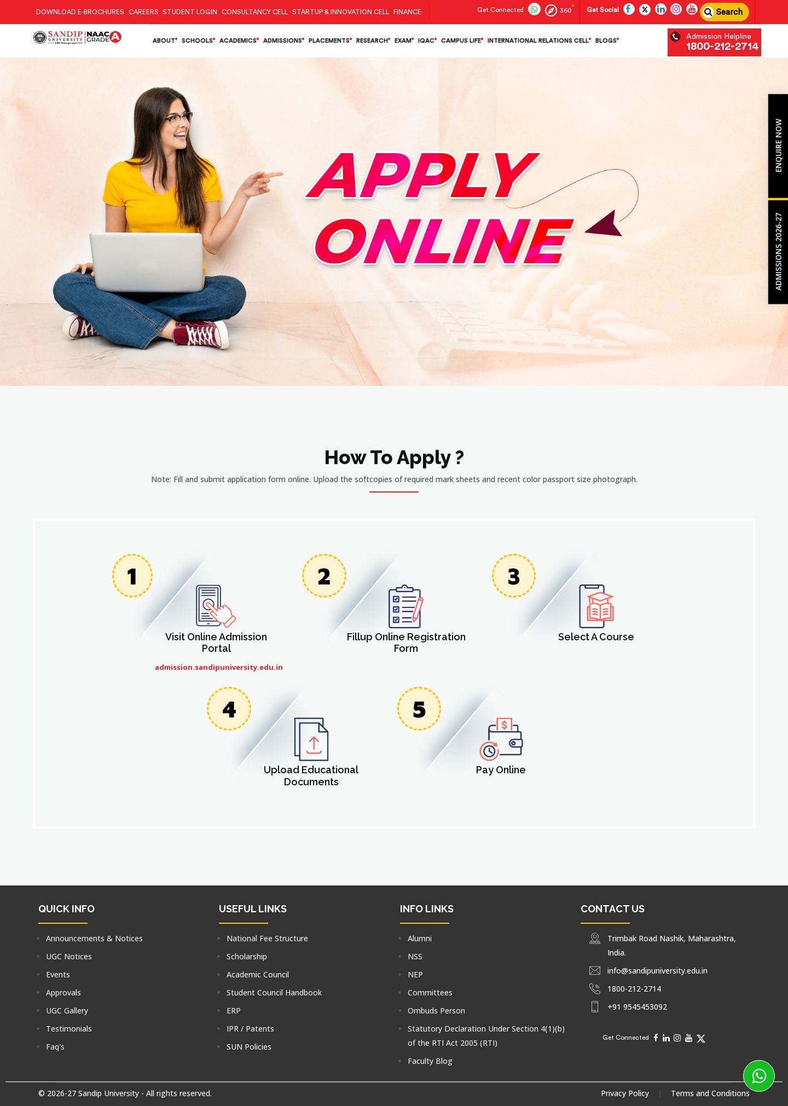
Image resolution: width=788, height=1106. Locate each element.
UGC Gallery (67, 1010)
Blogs (606, 41)
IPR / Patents (250, 1028)
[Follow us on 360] (558, 10)
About (164, 41)
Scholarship (247, 956)
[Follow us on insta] (676, 10)
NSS (415, 956)
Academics (238, 41)
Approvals (63, 992)
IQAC (426, 41)
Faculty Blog (430, 1061)
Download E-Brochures (80, 12)
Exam (403, 41)
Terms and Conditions (710, 1093)
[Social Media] (655, 1037)
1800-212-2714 (722, 46)
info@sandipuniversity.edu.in (657, 970)
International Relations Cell (538, 41)
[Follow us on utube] (692, 10)
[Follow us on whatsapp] (534, 10)
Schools (197, 41)
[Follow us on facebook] (629, 10)
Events (58, 974)
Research (372, 41)
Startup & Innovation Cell (340, 12)
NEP (415, 974)
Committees (430, 992)
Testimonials (69, 1028)
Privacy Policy (625, 1093)
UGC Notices (69, 956)
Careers (144, 12)
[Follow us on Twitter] (645, 10)
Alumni (420, 938)
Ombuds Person (436, 1010)
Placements (329, 41)
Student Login (190, 12)
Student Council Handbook (274, 992)
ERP (234, 1010)
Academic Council (258, 974)
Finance (407, 12)
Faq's (55, 1046)
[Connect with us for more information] (499, 10)
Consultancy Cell (255, 12)
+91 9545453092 (637, 1006)
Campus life (461, 41)
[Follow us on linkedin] (661, 10)
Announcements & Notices (94, 938)
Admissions (282, 41)
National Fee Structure (267, 938)
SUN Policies (249, 1046)
